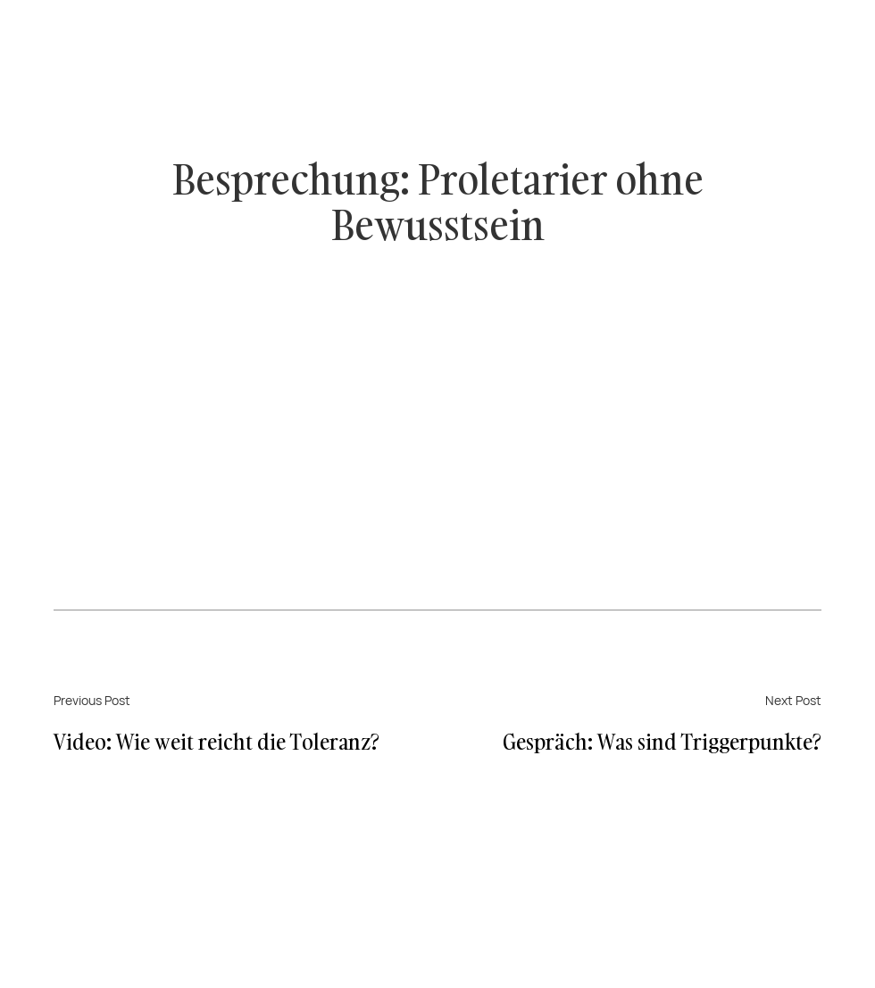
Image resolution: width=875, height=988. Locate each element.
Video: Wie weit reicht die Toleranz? (216, 741)
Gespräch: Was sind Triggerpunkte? (662, 741)
